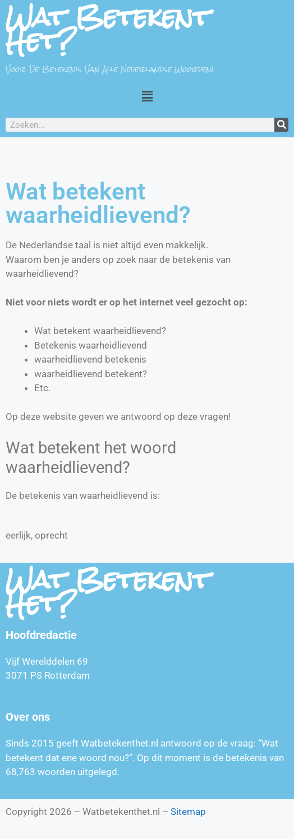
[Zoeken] (281, 125)
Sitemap (188, 811)
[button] (147, 95)
